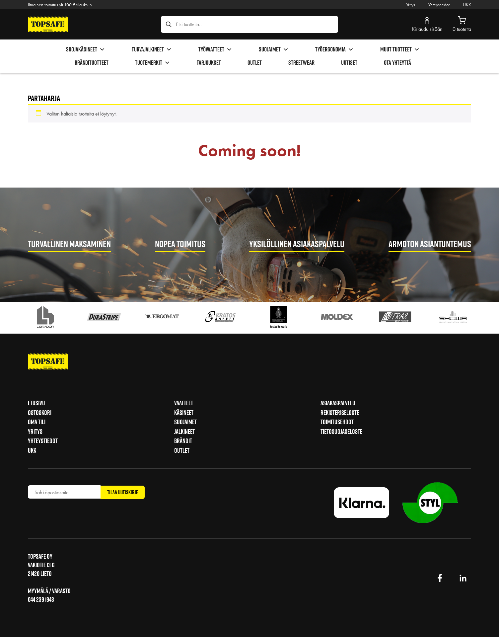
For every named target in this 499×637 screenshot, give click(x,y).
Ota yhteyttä (397, 62)
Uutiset (349, 62)
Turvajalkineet (152, 49)
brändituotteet (91, 62)
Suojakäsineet (85, 49)
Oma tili (36, 422)
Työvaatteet (215, 49)
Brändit (183, 441)
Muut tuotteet (400, 49)
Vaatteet (183, 403)
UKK (467, 5)
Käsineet (183, 412)
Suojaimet (274, 49)
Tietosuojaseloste (341, 431)
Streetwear (301, 62)
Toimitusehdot (337, 422)
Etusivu (36, 403)
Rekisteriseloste (340, 412)
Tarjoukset (209, 62)
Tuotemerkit (152, 62)
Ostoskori (39, 412)
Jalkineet (184, 431)
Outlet (255, 62)
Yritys (410, 5)
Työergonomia (334, 49)
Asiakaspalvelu (338, 403)
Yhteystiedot (439, 5)
